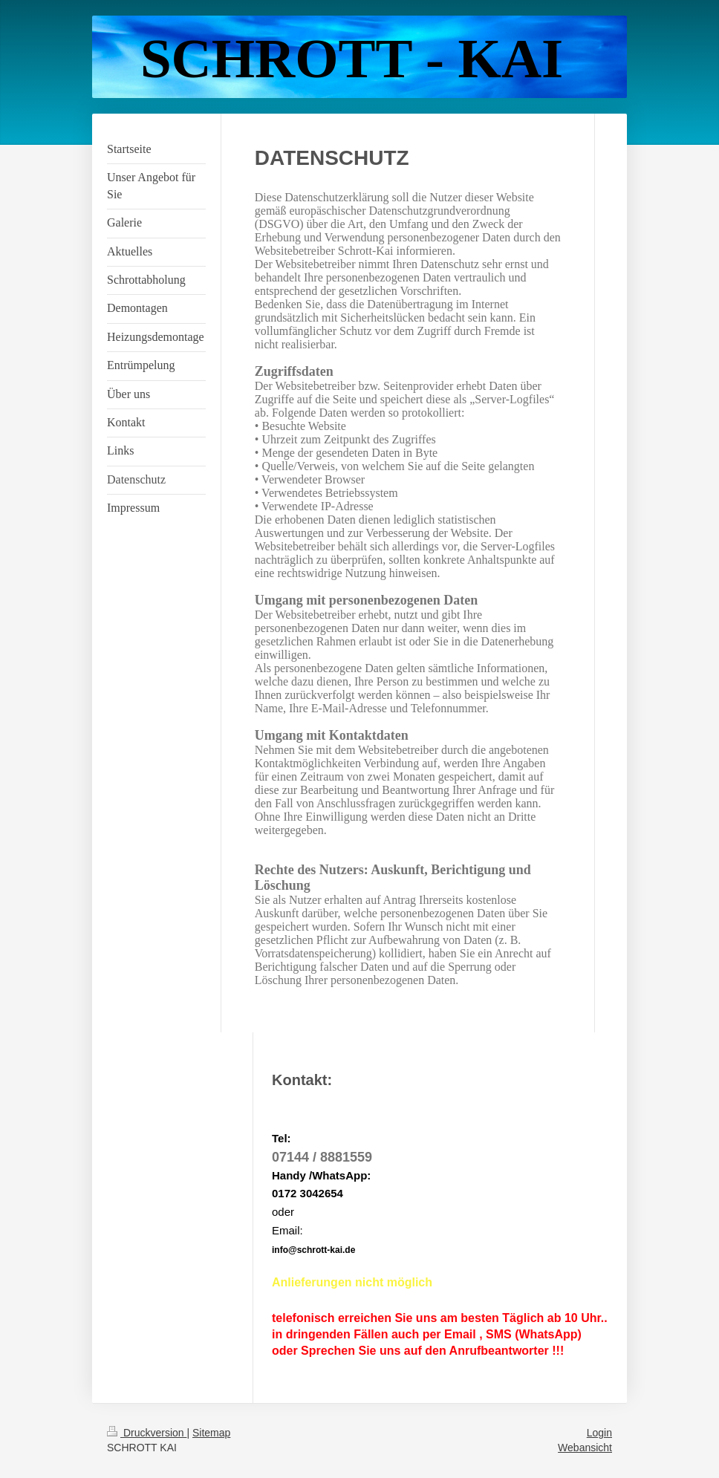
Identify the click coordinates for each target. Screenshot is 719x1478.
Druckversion (146, 1433)
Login (599, 1433)
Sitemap (211, 1433)
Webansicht (585, 1447)
